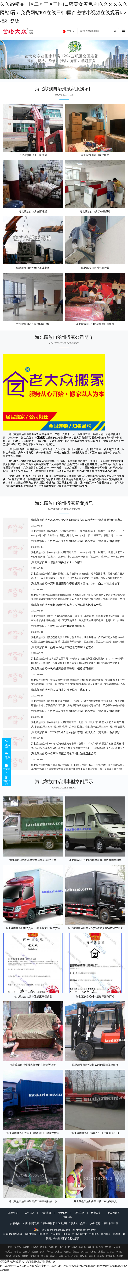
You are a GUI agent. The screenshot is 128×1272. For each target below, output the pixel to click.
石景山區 (53, 1247)
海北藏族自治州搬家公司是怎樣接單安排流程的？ (61, 689)
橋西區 (92, 1256)
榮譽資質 (96, 1212)
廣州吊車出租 (111, 1223)
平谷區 (17, 1251)
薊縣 (61, 1256)
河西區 (67, 1251)
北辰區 (7, 1256)
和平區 (50, 1251)
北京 (10, 1247)
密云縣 (26, 1251)
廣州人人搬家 (78, 1223)
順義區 (99, 1247)
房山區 (82, 1247)
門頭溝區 (72, 1247)
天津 (42, 1251)
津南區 (119, 1251)
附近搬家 (63, 1223)
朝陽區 (34, 1247)
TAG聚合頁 (114, 1212)
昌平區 (108, 1247)
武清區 (16, 1256)
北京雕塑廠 (94, 1223)
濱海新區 (34, 1256)
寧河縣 (44, 1256)
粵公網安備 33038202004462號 (52, 1230)
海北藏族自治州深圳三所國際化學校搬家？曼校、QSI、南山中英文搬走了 (75, 583)
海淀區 (63, 1247)
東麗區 (101, 1251)
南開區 (76, 1251)
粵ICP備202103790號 (84, 1230)
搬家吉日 (46, 1212)
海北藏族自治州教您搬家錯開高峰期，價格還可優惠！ (63, 668)
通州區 (91, 1247)
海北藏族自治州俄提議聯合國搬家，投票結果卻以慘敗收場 (66, 604)
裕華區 (120, 1256)
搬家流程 (67, 1217)
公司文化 (79, 1212)
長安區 (83, 1256)
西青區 (110, 1251)
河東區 (58, 1251)
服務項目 (13, 1212)
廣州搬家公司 (32, 1223)
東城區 (17, 1247)
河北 (67, 1256)
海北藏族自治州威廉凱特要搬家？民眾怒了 (57, 562)
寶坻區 (25, 1256)
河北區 (84, 1251)
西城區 (26, 1247)
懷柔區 (9, 1251)
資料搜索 (29, 1212)
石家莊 (74, 1256)
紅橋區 (93, 1251)
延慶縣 (35, 1251)
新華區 (100, 1256)
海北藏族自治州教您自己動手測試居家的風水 (58, 626)
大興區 (117, 1247)
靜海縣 (53, 1256)
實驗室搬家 (49, 1223)
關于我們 (63, 1212)
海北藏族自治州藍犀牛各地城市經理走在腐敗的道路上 (63, 647)
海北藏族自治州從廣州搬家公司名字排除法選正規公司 (63, 753)
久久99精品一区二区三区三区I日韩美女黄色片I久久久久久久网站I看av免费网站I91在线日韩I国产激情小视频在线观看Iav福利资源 (64, 12)
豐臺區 (43, 1247)
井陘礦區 (110, 1256)
